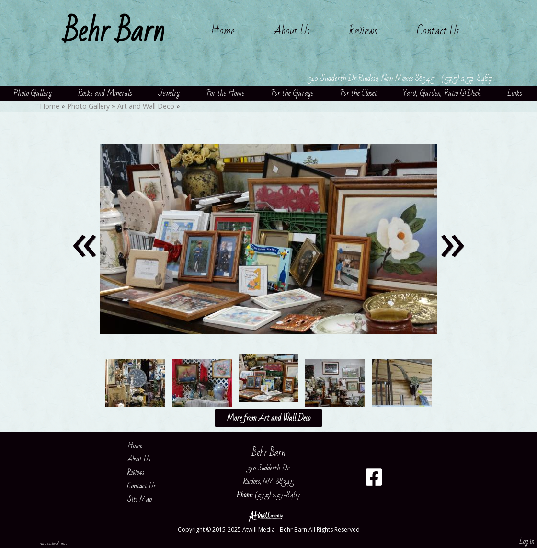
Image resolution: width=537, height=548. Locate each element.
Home (222, 31)
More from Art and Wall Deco (268, 418)
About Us (292, 31)
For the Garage (292, 93)
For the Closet (358, 93)
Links (514, 93)
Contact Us (438, 31)
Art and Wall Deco (145, 106)
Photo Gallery (32, 93)
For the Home (225, 93)
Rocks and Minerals (105, 93)
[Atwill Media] (268, 515)
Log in (527, 541)
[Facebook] (374, 480)
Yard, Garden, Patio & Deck (442, 93)
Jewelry (169, 93)
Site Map (147, 499)
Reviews (363, 31)
